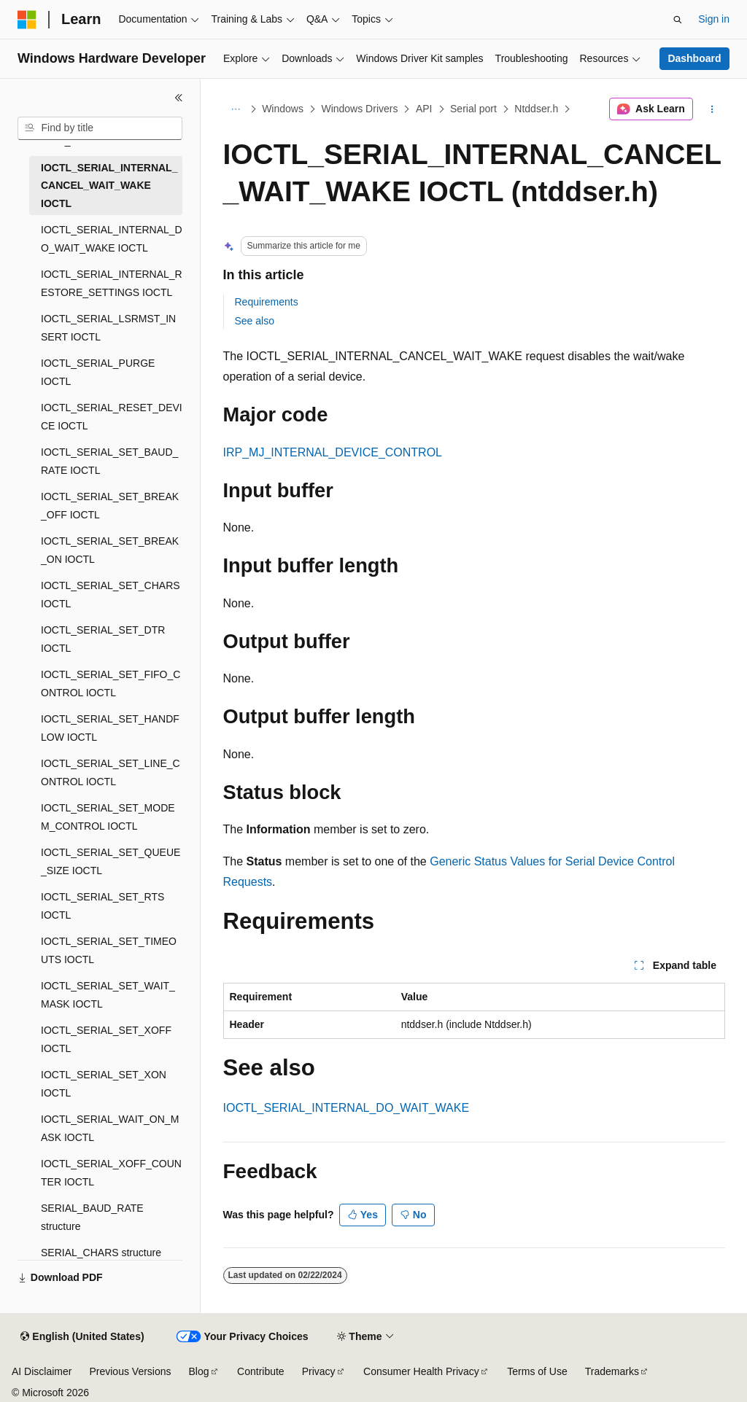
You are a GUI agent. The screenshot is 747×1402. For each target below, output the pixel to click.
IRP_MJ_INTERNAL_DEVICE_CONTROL (333, 452)
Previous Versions (130, 1371)
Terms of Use (537, 1371)
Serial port (473, 108)
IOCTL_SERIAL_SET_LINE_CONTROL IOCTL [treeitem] (110, 772)
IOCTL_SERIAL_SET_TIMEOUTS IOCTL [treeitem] (109, 950)
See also (254, 321)
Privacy (319, 1371)
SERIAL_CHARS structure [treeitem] (101, 1252)
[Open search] (677, 20)
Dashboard (694, 58)
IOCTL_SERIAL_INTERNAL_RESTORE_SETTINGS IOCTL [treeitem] (111, 283)
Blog (199, 1371)
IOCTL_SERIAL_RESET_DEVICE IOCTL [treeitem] (111, 417)
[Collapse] (178, 98)
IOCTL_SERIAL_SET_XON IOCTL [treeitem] (103, 1084)
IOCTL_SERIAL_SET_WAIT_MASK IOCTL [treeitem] (108, 995)
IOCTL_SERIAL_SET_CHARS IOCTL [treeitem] (110, 595)
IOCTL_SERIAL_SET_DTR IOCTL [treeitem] (103, 639)
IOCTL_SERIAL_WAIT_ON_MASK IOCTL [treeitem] (110, 1128)
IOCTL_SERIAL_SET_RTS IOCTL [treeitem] (102, 906)
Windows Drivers (359, 108)
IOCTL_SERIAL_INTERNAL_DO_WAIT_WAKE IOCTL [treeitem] (111, 239)
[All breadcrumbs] (236, 109)
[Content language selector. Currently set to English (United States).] (82, 1337)
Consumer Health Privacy (421, 1371)
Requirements (266, 302)
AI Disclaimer (41, 1371)
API (424, 108)
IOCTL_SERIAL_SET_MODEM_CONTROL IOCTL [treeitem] (108, 817)
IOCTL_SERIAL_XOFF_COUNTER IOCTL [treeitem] (111, 1173)
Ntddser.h (536, 108)
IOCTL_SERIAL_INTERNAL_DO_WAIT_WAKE (346, 1108)
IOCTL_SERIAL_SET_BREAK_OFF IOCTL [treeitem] (110, 506)
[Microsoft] (27, 19)
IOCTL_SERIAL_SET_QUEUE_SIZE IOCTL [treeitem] (110, 861)
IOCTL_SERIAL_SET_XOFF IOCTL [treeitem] (106, 1039)
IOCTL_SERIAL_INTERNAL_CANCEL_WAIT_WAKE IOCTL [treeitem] (109, 185)
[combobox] (100, 128)
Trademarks (612, 1371)
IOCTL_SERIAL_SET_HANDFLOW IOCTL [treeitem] (110, 728)
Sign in (713, 19)
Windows (282, 108)
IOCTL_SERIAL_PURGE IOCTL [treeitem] (98, 372)
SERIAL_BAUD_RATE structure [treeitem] (92, 1217)
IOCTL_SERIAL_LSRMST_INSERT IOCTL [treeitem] (108, 328)
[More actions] (711, 109)
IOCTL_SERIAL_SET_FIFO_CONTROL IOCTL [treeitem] (110, 683)
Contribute (261, 1371)
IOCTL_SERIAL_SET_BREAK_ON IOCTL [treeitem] (110, 550)
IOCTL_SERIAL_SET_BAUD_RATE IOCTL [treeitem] (109, 461)
